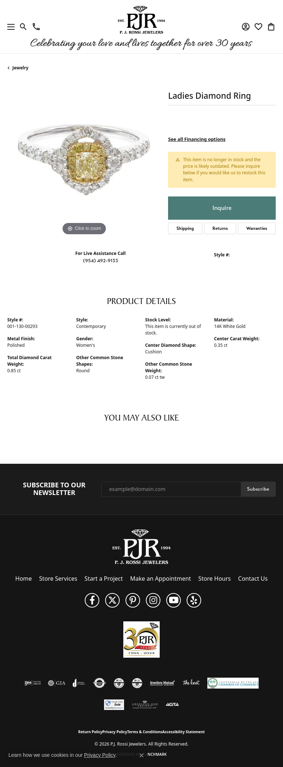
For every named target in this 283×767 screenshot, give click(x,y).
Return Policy (90, 732)
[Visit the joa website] (79, 683)
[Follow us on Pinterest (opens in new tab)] (132, 600)
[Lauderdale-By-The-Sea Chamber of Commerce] (233, 683)
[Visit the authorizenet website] (99, 683)
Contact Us (253, 579)
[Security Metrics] (114, 704)
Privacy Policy (114, 732)
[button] (23, 27)
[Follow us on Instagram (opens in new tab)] (153, 600)
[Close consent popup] (141, 755)
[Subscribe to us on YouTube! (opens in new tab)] (173, 600)
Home (23, 579)
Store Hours (214, 579)
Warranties (256, 228)
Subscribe (258, 489)
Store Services (58, 579)
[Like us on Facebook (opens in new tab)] (92, 600)
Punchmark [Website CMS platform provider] (155, 754)
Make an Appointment (160, 579)
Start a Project (103, 579)
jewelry (20, 68)
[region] (84, 160)
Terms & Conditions (144, 732)
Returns (220, 228)
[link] (36, 27)
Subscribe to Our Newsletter (54, 489)
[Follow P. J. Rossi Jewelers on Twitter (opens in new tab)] (112, 600)
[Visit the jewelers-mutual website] (162, 683)
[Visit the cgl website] (137, 683)
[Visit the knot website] (191, 683)
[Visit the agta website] (172, 704)
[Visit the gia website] (56, 683)
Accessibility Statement (183, 732)
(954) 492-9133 (100, 260)
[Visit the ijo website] (32, 683)
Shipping (185, 228)
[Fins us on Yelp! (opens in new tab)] (194, 600)
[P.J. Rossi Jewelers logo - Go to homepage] (141, 27)
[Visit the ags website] (144, 704)
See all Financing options (197, 139)
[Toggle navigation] (9, 26)
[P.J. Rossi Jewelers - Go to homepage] (141, 546)
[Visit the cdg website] (118, 683)
